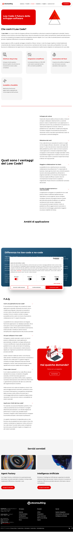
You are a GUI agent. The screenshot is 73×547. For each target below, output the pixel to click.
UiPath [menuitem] (39, 512)
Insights (44, 3)
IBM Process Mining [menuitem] (42, 517)
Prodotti (27, 3)
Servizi (32, 3)
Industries (38, 3)
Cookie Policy (21, 528)
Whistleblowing (40, 528)
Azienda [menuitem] (21, 512)
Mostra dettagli (57, 283)
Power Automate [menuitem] (41, 516)
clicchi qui (19, 270)
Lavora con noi (51, 3)
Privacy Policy (13, 528)
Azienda (22, 3)
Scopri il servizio (8, 487)
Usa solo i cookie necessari (19, 287)
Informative (27, 528)
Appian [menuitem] (39, 519)
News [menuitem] (20, 519)
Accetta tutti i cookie (54, 287)
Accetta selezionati (36, 287)
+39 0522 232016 (6, 523)
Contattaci (66, 3)
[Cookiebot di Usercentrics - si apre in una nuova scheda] (54, 259)
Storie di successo (23, 517)
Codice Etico (33, 528)
